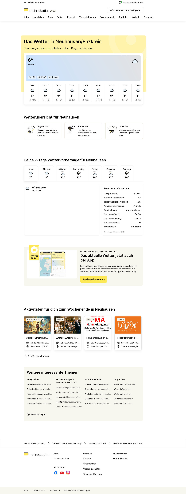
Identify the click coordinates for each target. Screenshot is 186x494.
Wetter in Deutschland (34, 443)
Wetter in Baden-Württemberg (64, 443)
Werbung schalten (91, 469)
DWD (123, 232)
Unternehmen (89, 463)
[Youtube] (62, 473)
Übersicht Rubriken (92, 474)
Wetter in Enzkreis (94, 443)
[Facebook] (56, 473)
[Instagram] (68, 473)
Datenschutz (39, 490)
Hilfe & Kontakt (120, 458)
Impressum (54, 490)
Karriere (87, 458)
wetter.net (115, 232)
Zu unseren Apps (61, 458)
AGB (26, 490)
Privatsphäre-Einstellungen (77, 490)
